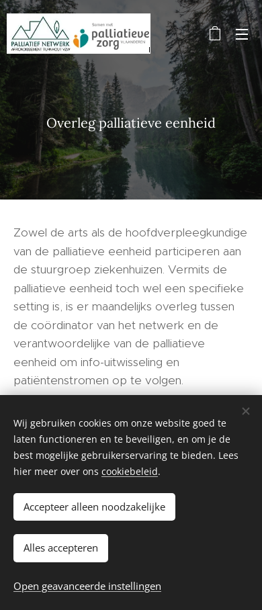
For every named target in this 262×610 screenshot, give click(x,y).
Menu (242, 34)
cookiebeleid (129, 471)
